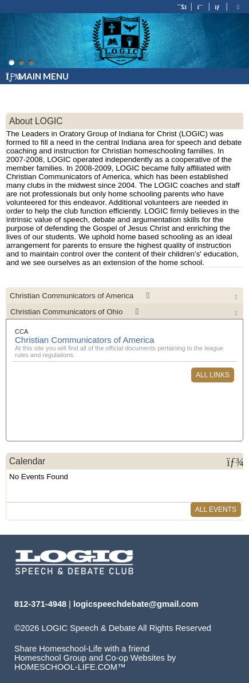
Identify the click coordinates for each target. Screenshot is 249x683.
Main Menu (37, 76)
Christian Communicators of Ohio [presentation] (76, 311)
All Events (215, 510)
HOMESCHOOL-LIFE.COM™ (70, 667)
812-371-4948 (40, 604)
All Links (213, 375)
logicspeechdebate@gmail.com (136, 604)
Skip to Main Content (62, 637)
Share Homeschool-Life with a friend (81, 648)
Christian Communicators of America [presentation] (81, 295)
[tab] (124, 295)
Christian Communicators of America (84, 340)
